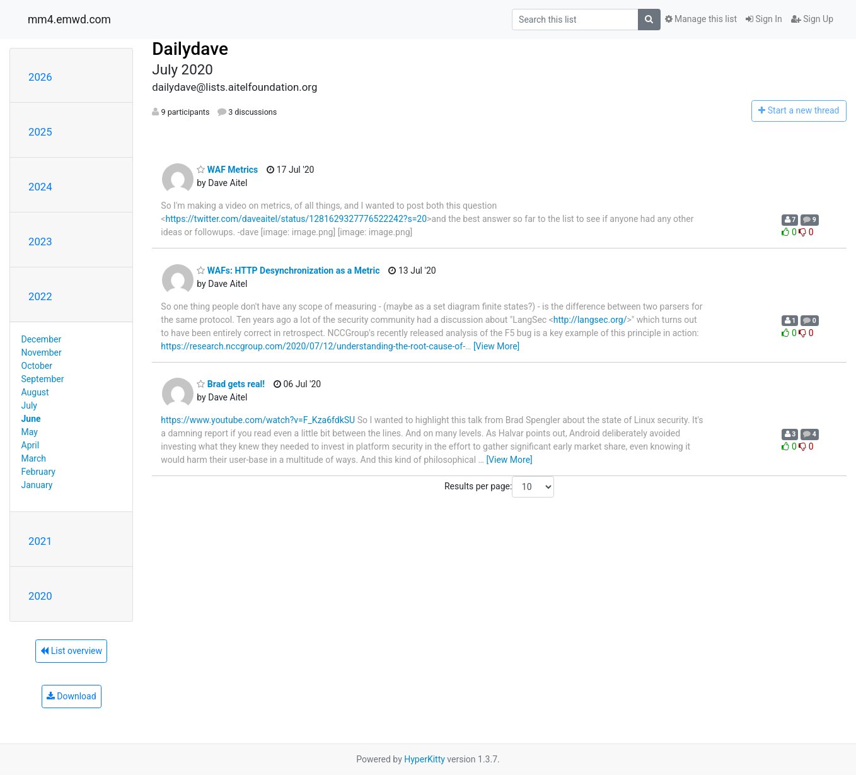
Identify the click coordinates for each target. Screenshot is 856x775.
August (35, 392)
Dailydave (190, 48)
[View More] (496, 346)
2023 (40, 241)
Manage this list (701, 19)
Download (71, 696)
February (38, 472)
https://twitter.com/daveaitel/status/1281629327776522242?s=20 (296, 219)
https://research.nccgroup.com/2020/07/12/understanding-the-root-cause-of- (313, 346)
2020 (40, 596)
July (29, 405)
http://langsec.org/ (590, 320)
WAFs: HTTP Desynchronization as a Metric (288, 270)
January (37, 485)
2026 (40, 77)
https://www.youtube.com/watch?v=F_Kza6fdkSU (258, 420)
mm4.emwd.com (69, 19)
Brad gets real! (231, 384)
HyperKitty (424, 759)
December (41, 339)
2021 (40, 541)
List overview (71, 651)
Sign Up (812, 19)
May (29, 432)
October (36, 366)
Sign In (764, 19)
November (41, 352)
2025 (40, 131)
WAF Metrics (227, 170)
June (31, 419)
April (30, 445)
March (34, 458)
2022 (40, 296)
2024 (40, 186)
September (42, 379)
